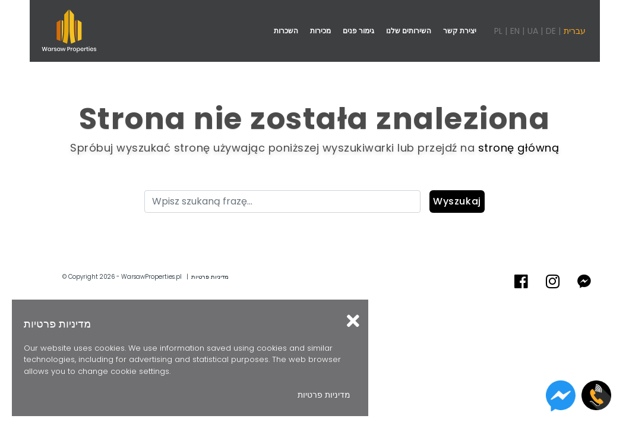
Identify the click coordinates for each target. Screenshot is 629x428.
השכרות (286, 31)
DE (551, 31)
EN (515, 31)
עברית (575, 31)
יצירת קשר (459, 31)
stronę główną (519, 147)
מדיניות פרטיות (210, 276)
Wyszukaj (457, 201)
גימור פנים (358, 31)
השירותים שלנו (408, 31)
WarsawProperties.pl (151, 276)
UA (532, 31)
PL (498, 31)
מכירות (320, 31)
